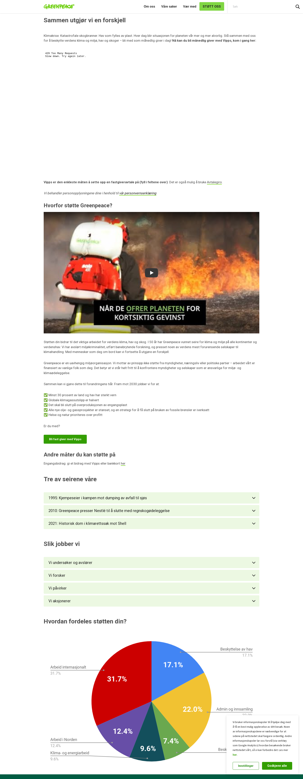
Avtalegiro (214, 182)
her (235, 754)
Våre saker (169, 6)
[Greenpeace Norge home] (57, 6)
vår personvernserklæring (137, 193)
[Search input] (257, 6)
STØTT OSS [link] (212, 6)
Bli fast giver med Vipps (65, 439)
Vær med (189, 6)
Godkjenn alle (277, 766)
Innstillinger (246, 765)
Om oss (149, 6)
